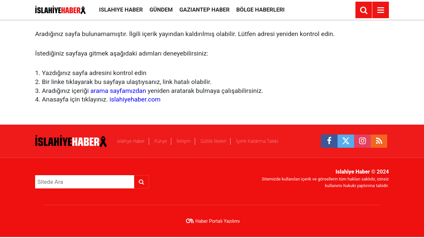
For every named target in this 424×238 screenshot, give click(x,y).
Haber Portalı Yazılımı (217, 221)
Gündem (161, 9)
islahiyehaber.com (134, 99)
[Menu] (381, 10)
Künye (160, 141)
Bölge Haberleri (260, 9)
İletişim (184, 141)
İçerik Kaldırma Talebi (257, 141)
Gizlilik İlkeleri (213, 141)
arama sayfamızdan (118, 91)
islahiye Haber (121, 9)
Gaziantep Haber (204, 9)
